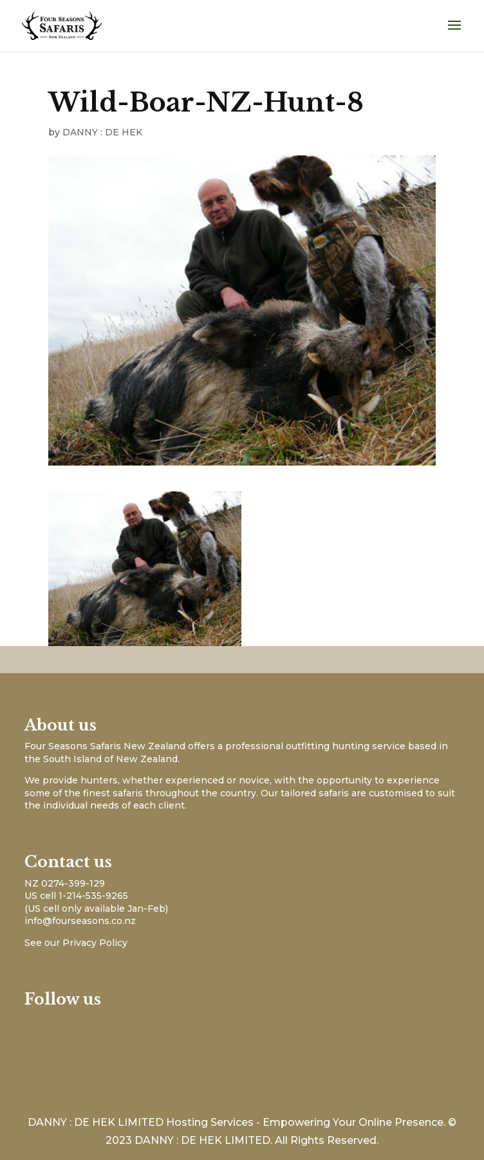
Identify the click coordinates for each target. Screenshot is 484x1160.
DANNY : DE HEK (102, 132)
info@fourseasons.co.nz (80, 921)
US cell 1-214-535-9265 (76, 895)
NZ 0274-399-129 (64, 883)
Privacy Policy (94, 943)
